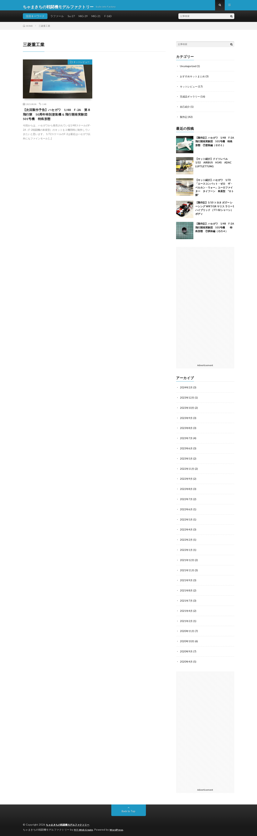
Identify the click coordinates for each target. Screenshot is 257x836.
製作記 (184, 119)
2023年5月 (186, 459)
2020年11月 (187, 629)
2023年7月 (186, 439)
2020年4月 (186, 659)
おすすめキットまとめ (193, 79)
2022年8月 (186, 489)
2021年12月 (187, 559)
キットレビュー (79, 65)
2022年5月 (186, 519)
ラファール (57, 19)
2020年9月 (186, 649)
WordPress (118, 827)
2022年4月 (186, 529)
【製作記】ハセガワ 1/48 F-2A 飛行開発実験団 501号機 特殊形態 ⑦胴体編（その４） (215, 229)
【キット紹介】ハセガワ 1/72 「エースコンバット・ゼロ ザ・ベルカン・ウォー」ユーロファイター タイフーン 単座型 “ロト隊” (214, 190)
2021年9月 (186, 579)
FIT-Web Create (84, 827)
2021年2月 (186, 619)
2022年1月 (186, 549)
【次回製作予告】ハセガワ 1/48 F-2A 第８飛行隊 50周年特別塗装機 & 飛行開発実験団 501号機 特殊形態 (57, 118)
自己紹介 (185, 109)
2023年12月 (187, 399)
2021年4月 (186, 609)
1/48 (44, 107)
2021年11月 (187, 569)
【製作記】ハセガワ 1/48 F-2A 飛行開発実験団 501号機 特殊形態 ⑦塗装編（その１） (215, 143)
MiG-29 (83, 19)
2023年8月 (186, 429)
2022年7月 (186, 499)
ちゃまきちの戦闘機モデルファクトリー (69, 822)
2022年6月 (186, 509)
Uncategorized (189, 69)
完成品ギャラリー (190, 99)
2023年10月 (187, 409)
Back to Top (128, 809)
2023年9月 (186, 419)
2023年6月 (186, 449)
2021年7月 (186, 599)
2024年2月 (186, 389)
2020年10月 (187, 639)
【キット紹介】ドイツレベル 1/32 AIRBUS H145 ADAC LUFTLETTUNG (214, 164)
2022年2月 (186, 539)
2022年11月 (187, 469)
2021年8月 (186, 589)
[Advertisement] (205, 307)
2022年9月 (186, 479)
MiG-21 (96, 19)
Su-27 (71, 19)
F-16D (108, 19)
